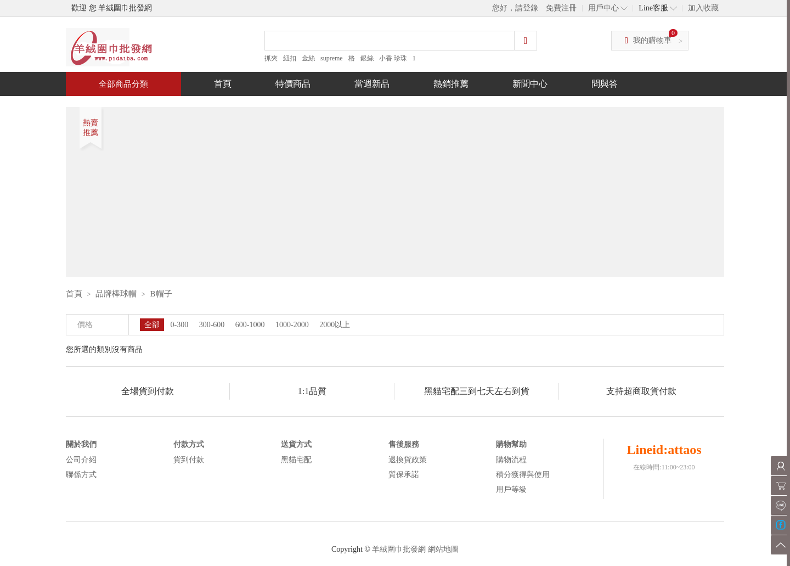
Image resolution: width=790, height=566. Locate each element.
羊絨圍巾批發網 (399, 549)
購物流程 (511, 460)
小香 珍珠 (393, 58)
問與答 (604, 83)
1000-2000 (292, 325)
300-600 (212, 325)
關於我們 (81, 444)
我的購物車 (652, 40)
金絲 (308, 58)
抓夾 (271, 58)
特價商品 (293, 83)
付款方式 (188, 444)
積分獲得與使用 (523, 474)
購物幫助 (511, 444)
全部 (152, 325)
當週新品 (372, 83)
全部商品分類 (123, 84)
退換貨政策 (407, 460)
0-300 (180, 325)
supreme (331, 58)
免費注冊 (561, 8)
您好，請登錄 (515, 8)
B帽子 (161, 293)
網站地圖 (443, 549)
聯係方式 (81, 474)
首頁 (223, 83)
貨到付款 (188, 460)
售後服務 (403, 444)
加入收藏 (703, 8)
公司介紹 (81, 460)
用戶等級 (511, 489)
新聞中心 (530, 83)
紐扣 (289, 58)
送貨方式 (296, 444)
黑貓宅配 (296, 460)
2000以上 (334, 325)
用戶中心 (603, 8)
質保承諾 (403, 474)
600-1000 (250, 325)
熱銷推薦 (451, 83)
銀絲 (367, 58)
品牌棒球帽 (116, 293)
